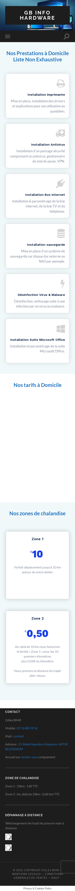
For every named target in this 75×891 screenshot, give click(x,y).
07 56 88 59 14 (27, 728)
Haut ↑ (56, 877)
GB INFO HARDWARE (37, 15)
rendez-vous (29, 757)
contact (18, 736)
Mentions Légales (26, 874)
